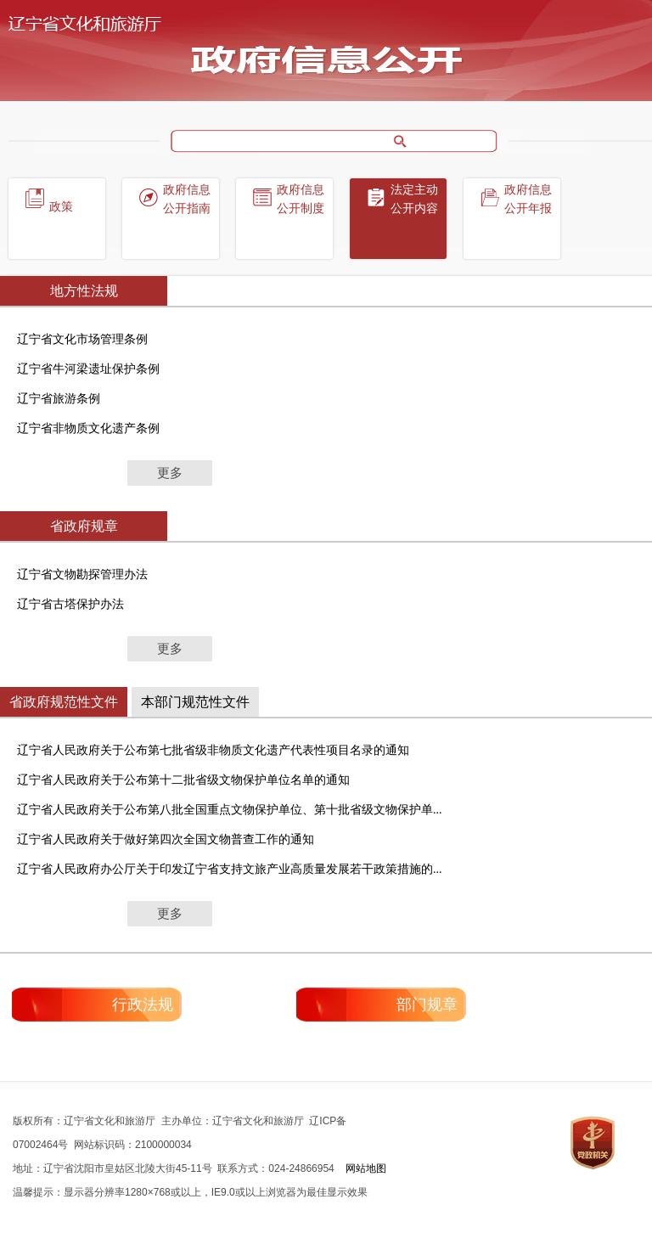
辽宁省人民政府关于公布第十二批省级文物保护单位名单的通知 (183, 780)
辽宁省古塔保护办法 (70, 604)
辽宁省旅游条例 (58, 398)
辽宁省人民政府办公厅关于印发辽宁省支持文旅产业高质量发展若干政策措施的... (229, 869)
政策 (61, 206)
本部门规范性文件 (195, 702)
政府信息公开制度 (300, 199)
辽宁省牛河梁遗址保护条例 (88, 369)
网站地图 (366, 1168)
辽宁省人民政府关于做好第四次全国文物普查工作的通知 (165, 839)
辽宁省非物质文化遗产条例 (88, 428)
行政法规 (142, 1004)
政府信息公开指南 (187, 199)
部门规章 (427, 1004)
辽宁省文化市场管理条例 (82, 339)
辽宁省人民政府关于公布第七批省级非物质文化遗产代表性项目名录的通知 (213, 750)
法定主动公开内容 (414, 199)
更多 (170, 473)
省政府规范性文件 (63, 702)
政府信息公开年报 (528, 199)
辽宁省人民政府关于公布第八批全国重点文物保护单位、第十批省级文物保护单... (229, 809)
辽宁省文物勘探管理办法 (82, 574)
